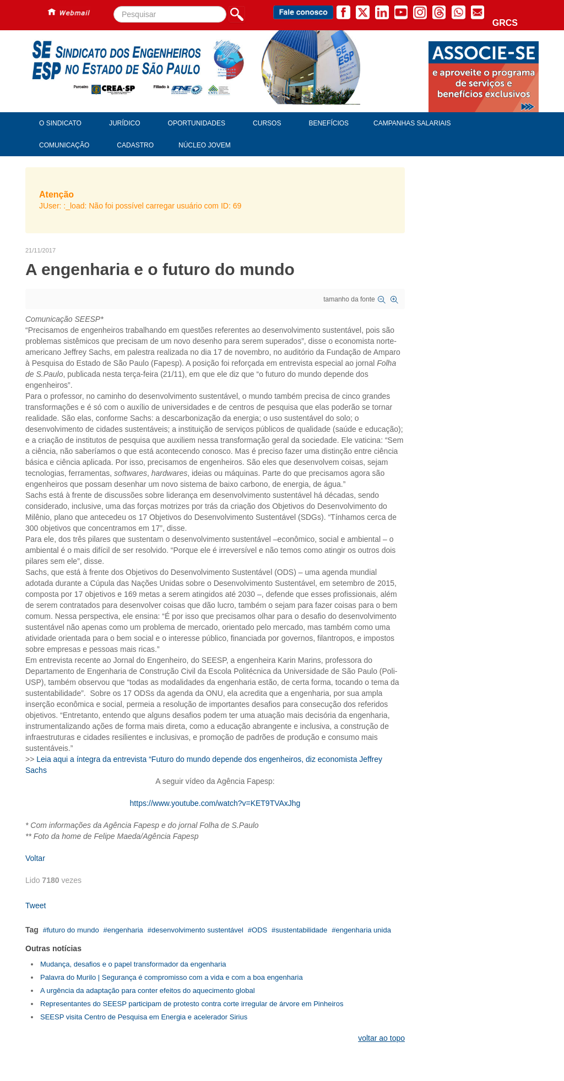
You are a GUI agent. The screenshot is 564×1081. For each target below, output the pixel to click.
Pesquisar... (113, 6)
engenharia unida (363, 930)
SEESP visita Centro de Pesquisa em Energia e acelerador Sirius (143, 1017)
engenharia (125, 930)
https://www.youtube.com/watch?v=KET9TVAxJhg (215, 803)
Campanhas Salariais (412, 123)
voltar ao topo (381, 1038)
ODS (259, 930)
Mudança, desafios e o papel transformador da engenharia (133, 964)
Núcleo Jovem (204, 145)
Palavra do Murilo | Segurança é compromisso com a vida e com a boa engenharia (171, 977)
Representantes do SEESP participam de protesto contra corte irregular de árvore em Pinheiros (191, 1004)
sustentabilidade (301, 930)
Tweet (35, 905)
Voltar (35, 858)
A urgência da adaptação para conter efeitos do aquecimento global (147, 990)
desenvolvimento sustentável (197, 930)
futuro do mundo (73, 930)
